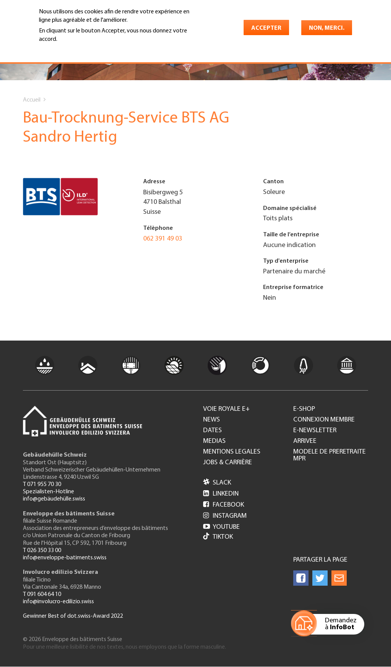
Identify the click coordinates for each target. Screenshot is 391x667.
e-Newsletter (314, 430)
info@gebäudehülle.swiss (54, 499)
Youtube (221, 527)
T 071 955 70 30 (42, 484)
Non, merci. (326, 28)
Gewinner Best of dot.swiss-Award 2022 (73, 616)
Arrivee (305, 441)
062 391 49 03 (162, 238)
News (211, 420)
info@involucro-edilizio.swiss (58, 602)
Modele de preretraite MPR (329, 455)
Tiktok (218, 537)
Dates (212, 430)
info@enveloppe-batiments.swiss (65, 558)
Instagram (225, 516)
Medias (214, 441)
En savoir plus (58, 50)
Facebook (223, 505)
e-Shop (304, 409)
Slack (217, 482)
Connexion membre (324, 420)
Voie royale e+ (226, 409)
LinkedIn (221, 493)
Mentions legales (231, 452)
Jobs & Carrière (227, 462)
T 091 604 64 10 (42, 594)
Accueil (31, 100)
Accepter (266, 28)
